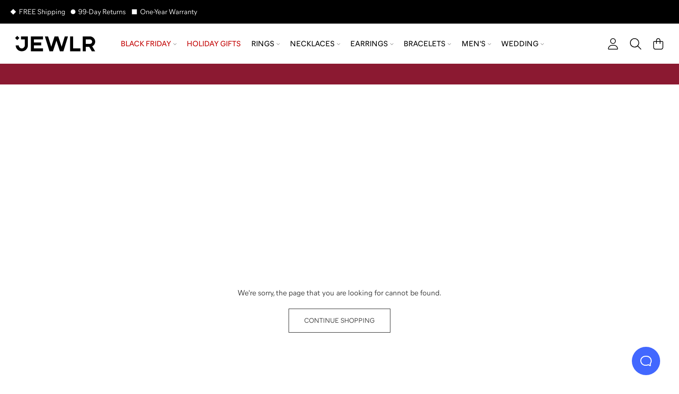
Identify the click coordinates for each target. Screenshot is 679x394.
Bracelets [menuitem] (427, 43)
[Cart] (658, 44)
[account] (613, 44)
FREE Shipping (42, 11)
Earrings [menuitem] (372, 43)
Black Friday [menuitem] (149, 43)
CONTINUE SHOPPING (339, 320)
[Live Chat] (646, 361)
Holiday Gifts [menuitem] (214, 43)
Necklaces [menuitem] (315, 43)
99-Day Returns (102, 11)
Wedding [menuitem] (522, 43)
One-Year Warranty (168, 11)
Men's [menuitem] (476, 43)
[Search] (635, 44)
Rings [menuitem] (265, 43)
